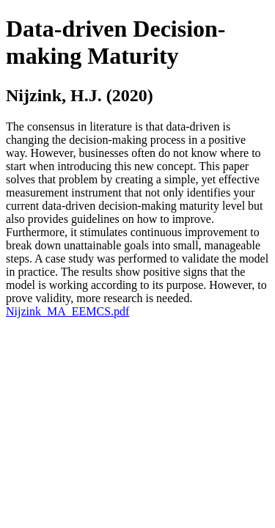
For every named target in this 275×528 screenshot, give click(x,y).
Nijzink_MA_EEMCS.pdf (67, 311)
